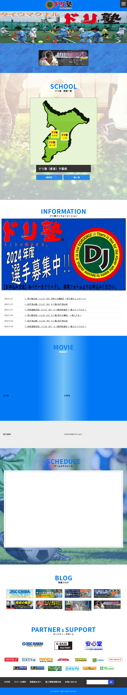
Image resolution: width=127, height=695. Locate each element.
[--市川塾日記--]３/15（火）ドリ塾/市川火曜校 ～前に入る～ (53, 315)
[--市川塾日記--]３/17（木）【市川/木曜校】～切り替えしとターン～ (56, 298)
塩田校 (49, 177)
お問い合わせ (71, 681)
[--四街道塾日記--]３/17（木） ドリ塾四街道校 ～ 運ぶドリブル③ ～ (56, 309)
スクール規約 (20, 681)
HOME (7, 681)
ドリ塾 (61, 691)
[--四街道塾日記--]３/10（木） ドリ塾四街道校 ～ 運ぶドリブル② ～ (56, 326)
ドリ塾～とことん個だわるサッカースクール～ (63, 5)
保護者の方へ (36, 681)
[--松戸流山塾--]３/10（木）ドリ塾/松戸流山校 (46, 321)
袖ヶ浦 (77, 177)
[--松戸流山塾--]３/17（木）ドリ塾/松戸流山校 (46, 304)
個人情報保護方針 (53, 681)
